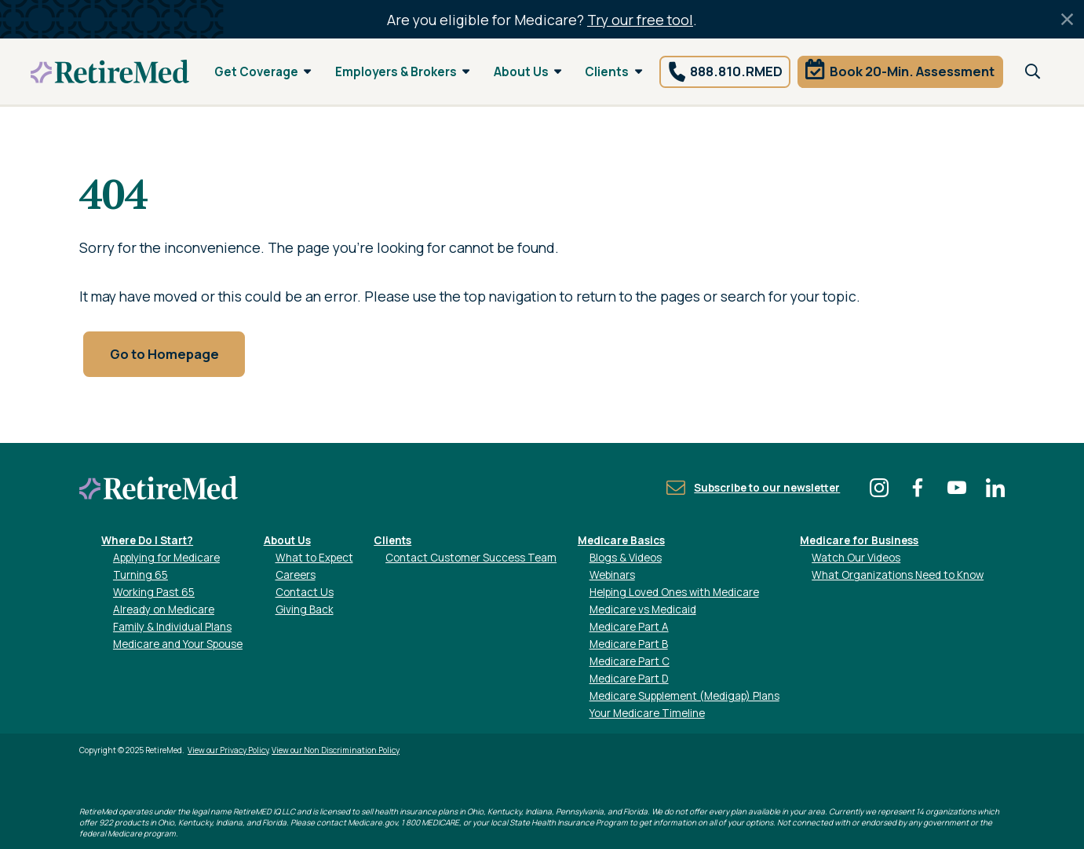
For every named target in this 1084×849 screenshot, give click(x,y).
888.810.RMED (736, 71)
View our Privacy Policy (228, 750)
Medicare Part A (629, 627)
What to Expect (314, 558)
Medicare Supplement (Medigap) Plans (684, 696)
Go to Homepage (164, 354)
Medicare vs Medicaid (642, 609)
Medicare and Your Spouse (178, 644)
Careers (296, 575)
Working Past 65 (154, 592)
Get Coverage (263, 72)
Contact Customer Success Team (471, 558)
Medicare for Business (859, 540)
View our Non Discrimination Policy (336, 750)
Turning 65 (140, 575)
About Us (528, 72)
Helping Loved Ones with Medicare (674, 592)
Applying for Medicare (166, 558)
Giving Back (305, 609)
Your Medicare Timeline (647, 713)
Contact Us (305, 592)
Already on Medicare (163, 609)
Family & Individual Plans (172, 627)
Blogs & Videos (625, 558)
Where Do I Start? (147, 540)
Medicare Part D (629, 679)
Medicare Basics (621, 540)
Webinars (612, 575)
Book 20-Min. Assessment (912, 71)
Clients (613, 72)
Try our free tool (640, 19)
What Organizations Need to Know (898, 575)
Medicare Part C (629, 661)
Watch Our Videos (856, 558)
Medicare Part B (628, 644)
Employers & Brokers (402, 72)
